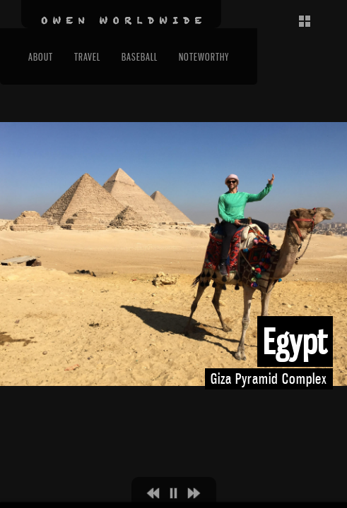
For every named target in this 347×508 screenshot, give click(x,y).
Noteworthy (204, 57)
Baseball (140, 57)
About (40, 57)
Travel (87, 57)
